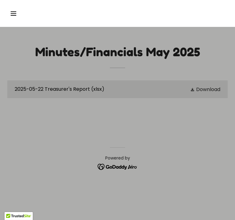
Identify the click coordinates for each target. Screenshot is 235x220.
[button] (32, 13)
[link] (117, 89)
